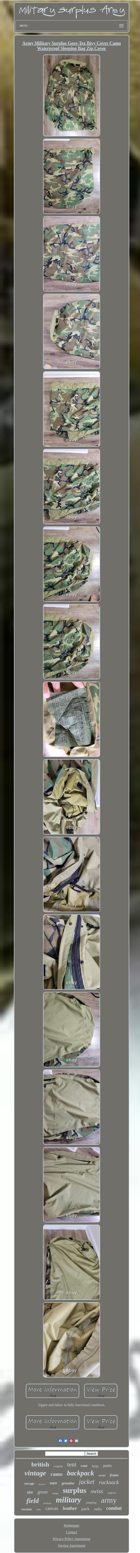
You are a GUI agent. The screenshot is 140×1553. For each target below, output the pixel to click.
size (30, 1492)
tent (71, 1464)
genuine (68, 1483)
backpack (80, 1473)
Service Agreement (71, 1545)
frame (114, 1475)
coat (84, 1466)
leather (70, 1508)
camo (56, 1474)
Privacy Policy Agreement (71, 1539)
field (32, 1500)
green (43, 1492)
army (109, 1500)
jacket (86, 1481)
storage (29, 1483)
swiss (97, 1491)
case (38, 1509)
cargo (55, 1493)
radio (98, 1509)
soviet (101, 1475)
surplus (74, 1490)
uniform (111, 1492)
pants (107, 1465)
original (58, 1466)
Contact (71, 1532)
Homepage (71, 1525)
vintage (35, 1473)
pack (85, 1508)
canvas (51, 1508)
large (95, 1466)
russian (27, 1509)
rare (53, 1483)
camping (91, 1502)
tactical (42, 1484)
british (40, 1464)
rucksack (109, 1482)
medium (47, 1503)
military (68, 1500)
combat (114, 1508)
